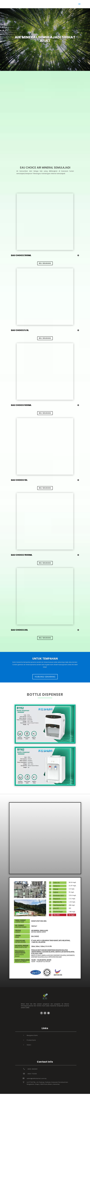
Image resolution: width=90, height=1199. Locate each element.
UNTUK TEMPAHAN (45, 806)
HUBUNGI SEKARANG (45, 824)
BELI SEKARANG (45, 785)
